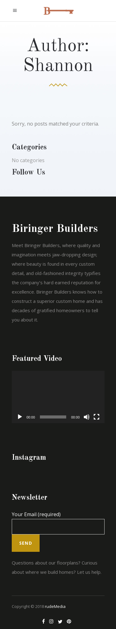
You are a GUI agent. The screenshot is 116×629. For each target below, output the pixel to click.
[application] (58, 397)
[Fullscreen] (96, 417)
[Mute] (87, 417)
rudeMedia (55, 606)
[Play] (20, 417)
